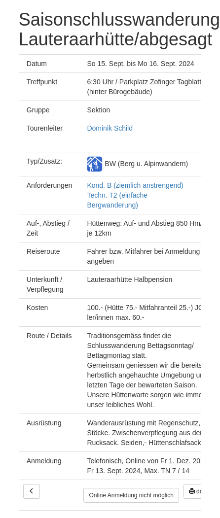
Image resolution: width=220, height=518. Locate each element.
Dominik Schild (110, 128)
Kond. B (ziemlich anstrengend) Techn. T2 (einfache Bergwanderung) (135, 195)
